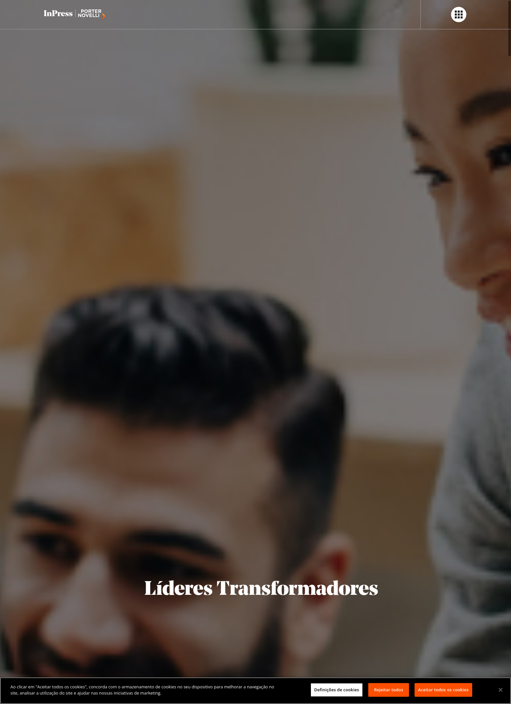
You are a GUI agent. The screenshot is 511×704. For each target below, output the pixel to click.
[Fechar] (500, 689)
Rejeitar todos (388, 690)
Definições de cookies (336, 690)
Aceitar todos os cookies (443, 690)
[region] (255, 690)
